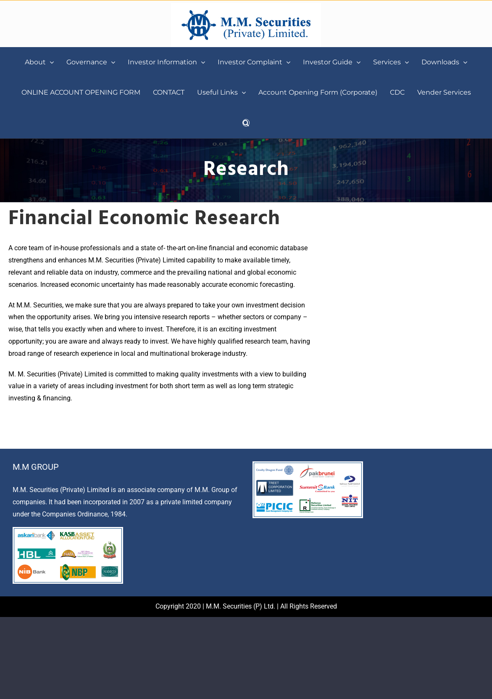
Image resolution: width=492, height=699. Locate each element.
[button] (246, 123)
